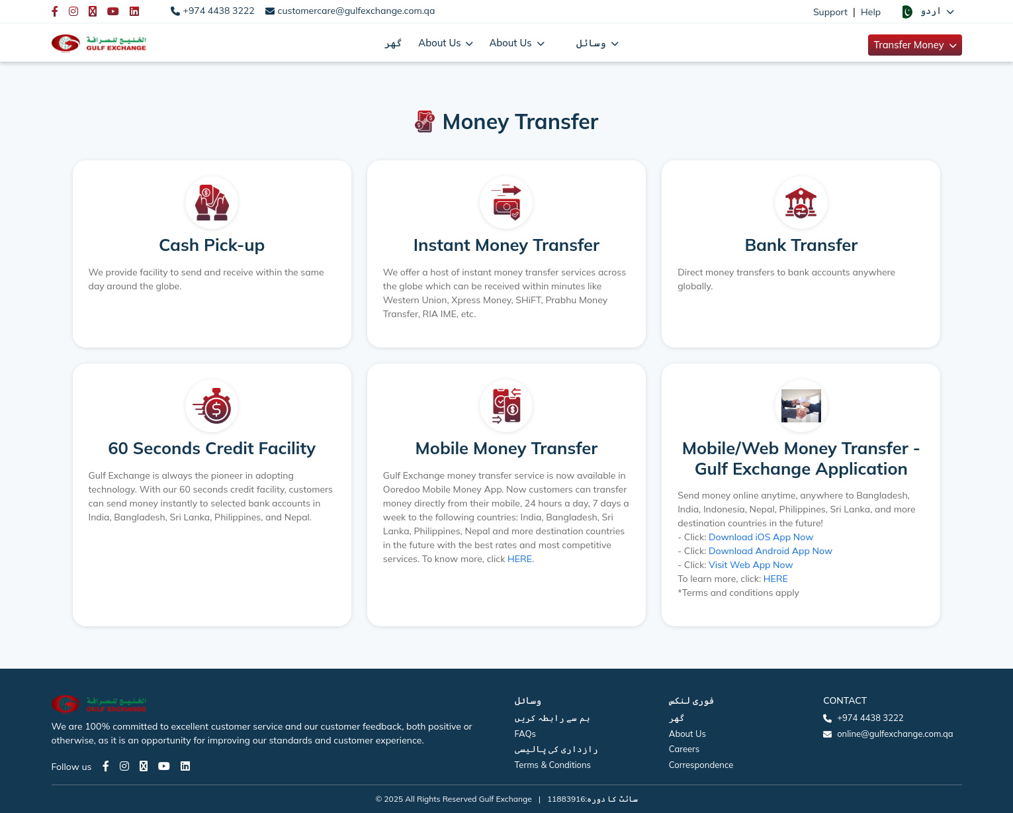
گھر (393, 42)
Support (830, 12)
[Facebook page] (106, 766)
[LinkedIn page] (185, 766)
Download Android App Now (770, 551)
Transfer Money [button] (909, 44)
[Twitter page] (144, 766)
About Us (687, 733)
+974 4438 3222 (219, 11)
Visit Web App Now (751, 565)
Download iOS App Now (761, 537)
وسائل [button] (592, 42)
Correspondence (701, 764)
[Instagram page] (124, 766)
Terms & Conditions (553, 764)
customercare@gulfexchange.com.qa (356, 11)
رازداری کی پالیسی (557, 748)
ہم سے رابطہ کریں (552, 717)
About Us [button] (440, 42)
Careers (684, 748)
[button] (926, 11)
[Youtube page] (164, 766)
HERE (519, 559)
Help (871, 12)
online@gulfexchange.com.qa (895, 733)
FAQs (525, 733)
